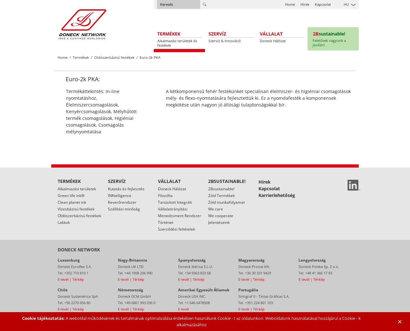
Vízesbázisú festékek (76, 209)
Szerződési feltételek (176, 229)
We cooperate (220, 215)
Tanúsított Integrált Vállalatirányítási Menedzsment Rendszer (179, 209)
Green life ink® (71, 195)
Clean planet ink (72, 202)
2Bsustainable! (221, 189)
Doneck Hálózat (172, 189)
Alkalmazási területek (77, 189)
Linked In (354, 185)
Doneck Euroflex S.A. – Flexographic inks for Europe (82, 24)
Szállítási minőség (124, 209)
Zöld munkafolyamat (226, 202)
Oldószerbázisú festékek (114, 57)
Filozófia (165, 195)
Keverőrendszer (122, 202)
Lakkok (64, 222)
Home (290, 4)
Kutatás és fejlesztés (126, 189)
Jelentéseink (219, 222)
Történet (165, 222)
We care (215, 209)
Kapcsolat (323, 4)
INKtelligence (119, 195)
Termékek (81, 57)
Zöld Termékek (221, 195)
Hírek (304, 4)
